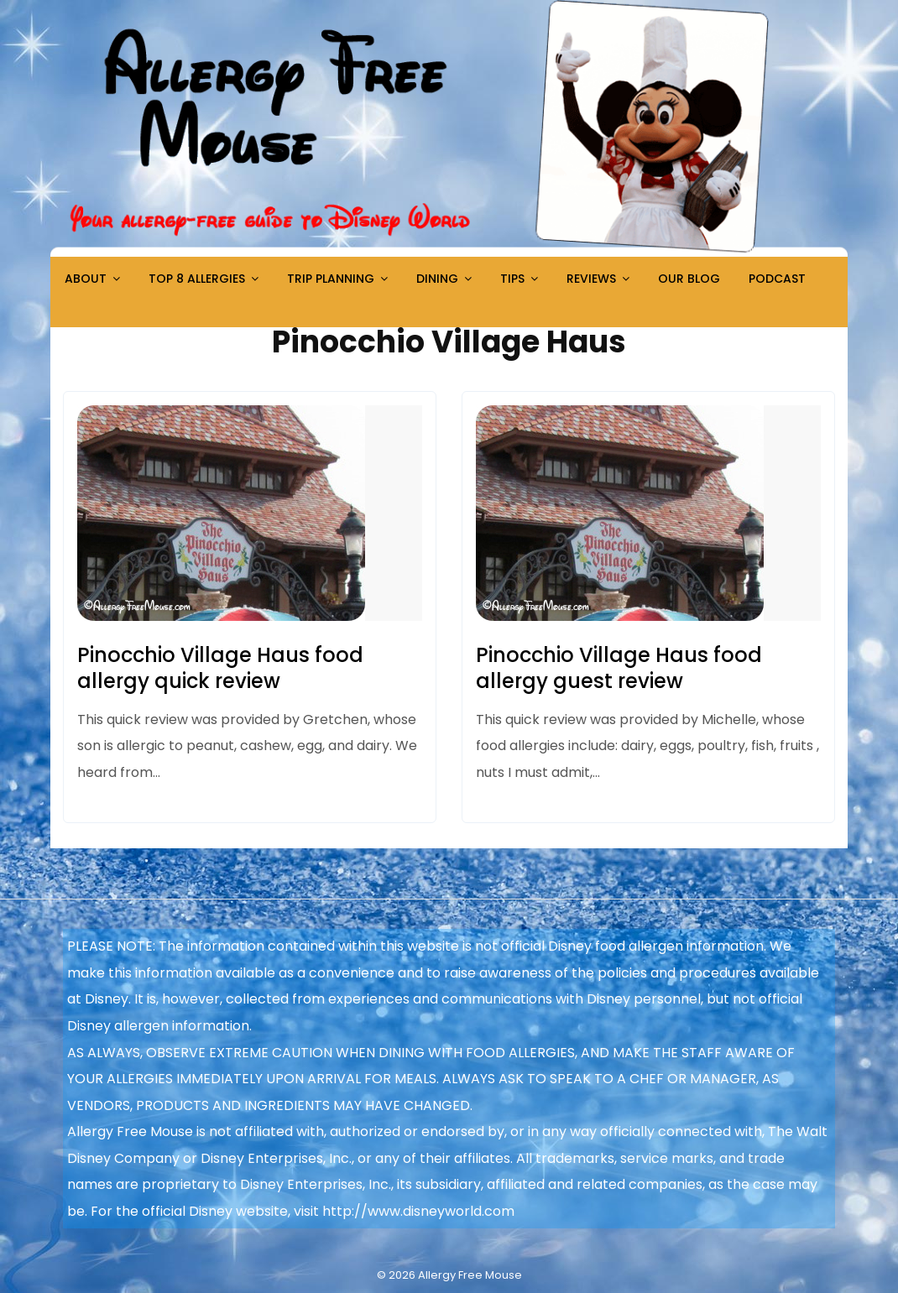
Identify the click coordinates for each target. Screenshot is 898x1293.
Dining (437, 278)
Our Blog (689, 278)
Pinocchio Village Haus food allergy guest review (619, 668)
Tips (512, 278)
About (86, 278)
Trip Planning (330, 278)
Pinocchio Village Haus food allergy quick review (220, 668)
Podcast (777, 278)
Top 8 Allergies (197, 278)
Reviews (591, 278)
